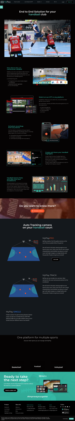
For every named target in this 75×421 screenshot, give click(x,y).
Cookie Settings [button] (65, 418)
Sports (39, 2)
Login (63, 2)
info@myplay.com (53, 410)
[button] (1, 7)
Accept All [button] (71, 418)
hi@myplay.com (30, 410)
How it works (17, 1)
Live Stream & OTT (29, 1)
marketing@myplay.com (43, 410)
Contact (48, 1)
